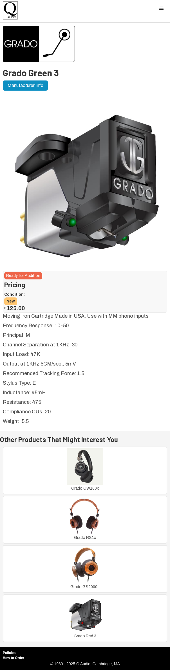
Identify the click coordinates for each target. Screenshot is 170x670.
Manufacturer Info (25, 85)
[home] (9, 12)
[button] (161, 8)
